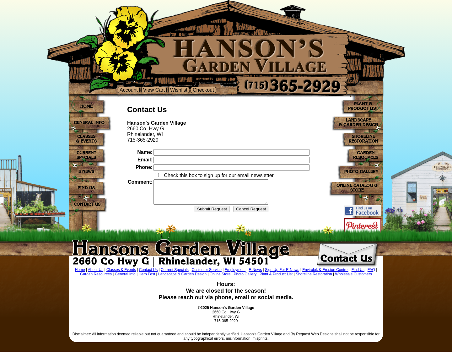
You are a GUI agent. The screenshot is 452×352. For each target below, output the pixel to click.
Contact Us (148, 270)
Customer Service (207, 270)
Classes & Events (121, 270)
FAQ (371, 270)
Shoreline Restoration (314, 274)
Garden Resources (96, 274)
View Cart (154, 90)
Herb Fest (147, 274)
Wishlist (178, 90)
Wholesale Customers (353, 274)
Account (129, 90)
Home (80, 270)
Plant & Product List (276, 274)
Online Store (220, 274)
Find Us (358, 270)
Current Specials (175, 270)
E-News (255, 270)
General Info (125, 274)
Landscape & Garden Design (182, 274)
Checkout (203, 90)
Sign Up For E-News (282, 270)
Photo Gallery (245, 274)
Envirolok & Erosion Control (325, 270)
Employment (235, 270)
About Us (95, 270)
